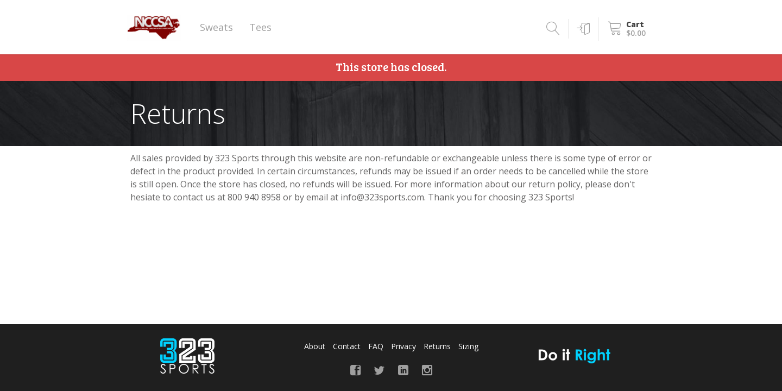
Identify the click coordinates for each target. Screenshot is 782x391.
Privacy (403, 346)
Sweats (216, 27)
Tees (260, 27)
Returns (437, 346)
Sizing (468, 346)
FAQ (375, 346)
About (314, 346)
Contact (347, 346)
